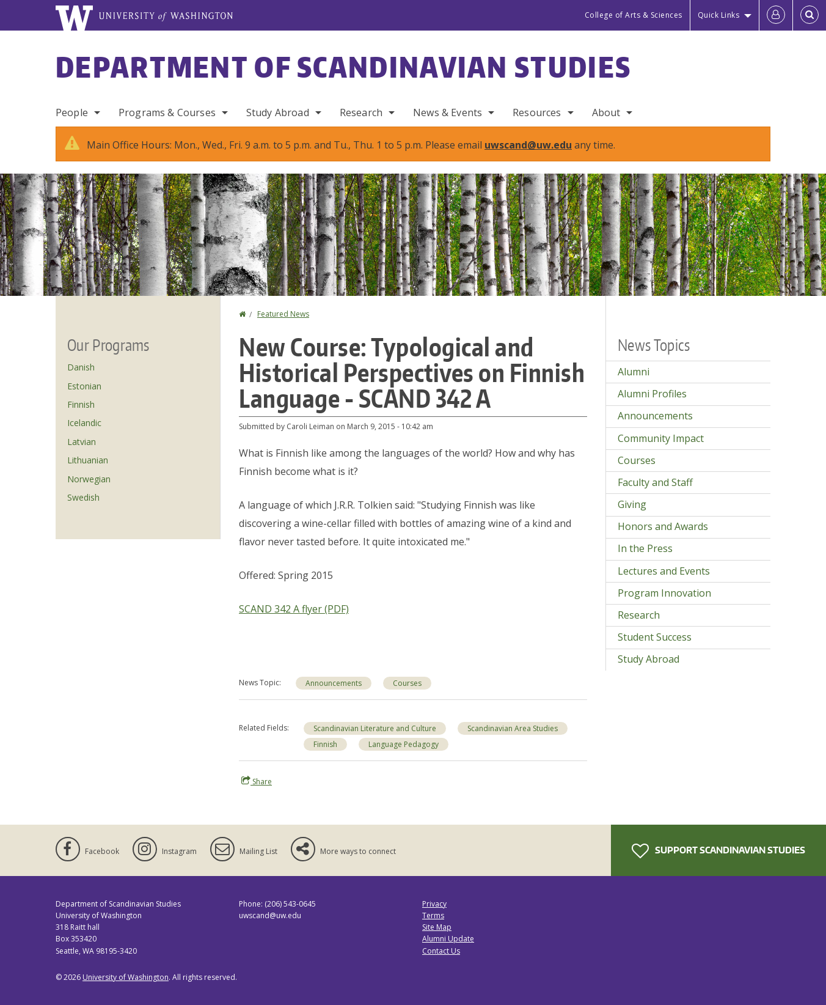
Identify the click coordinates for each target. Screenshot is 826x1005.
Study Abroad (277, 112)
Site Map (436, 927)
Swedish (83, 497)
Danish (81, 367)
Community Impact (661, 438)
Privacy (434, 904)
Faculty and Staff (655, 482)
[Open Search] (809, 15)
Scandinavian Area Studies (512, 728)
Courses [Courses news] (407, 683)
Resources (537, 112)
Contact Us (441, 951)
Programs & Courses (167, 112)
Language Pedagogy (403, 744)
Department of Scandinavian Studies (343, 67)
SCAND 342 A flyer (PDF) (294, 609)
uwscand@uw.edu (528, 145)
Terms (433, 915)
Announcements (333, 683)
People (72, 112)
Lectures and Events (664, 571)
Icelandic (84, 423)
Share (256, 781)
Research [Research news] (639, 615)
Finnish (325, 744)
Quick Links (719, 15)
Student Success (655, 637)
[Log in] (775, 15)
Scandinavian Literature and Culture (374, 728)
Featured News (283, 314)
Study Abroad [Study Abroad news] (648, 659)
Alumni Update (448, 938)
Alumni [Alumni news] (633, 371)
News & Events (447, 112)
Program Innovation (664, 593)
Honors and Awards (663, 526)
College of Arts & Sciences (633, 15)
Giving (632, 504)
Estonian (84, 386)
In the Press (645, 548)
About (606, 112)
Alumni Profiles (652, 393)
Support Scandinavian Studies (718, 851)
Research (361, 112)
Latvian (81, 441)
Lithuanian (87, 460)
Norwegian (89, 479)
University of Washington (125, 977)
